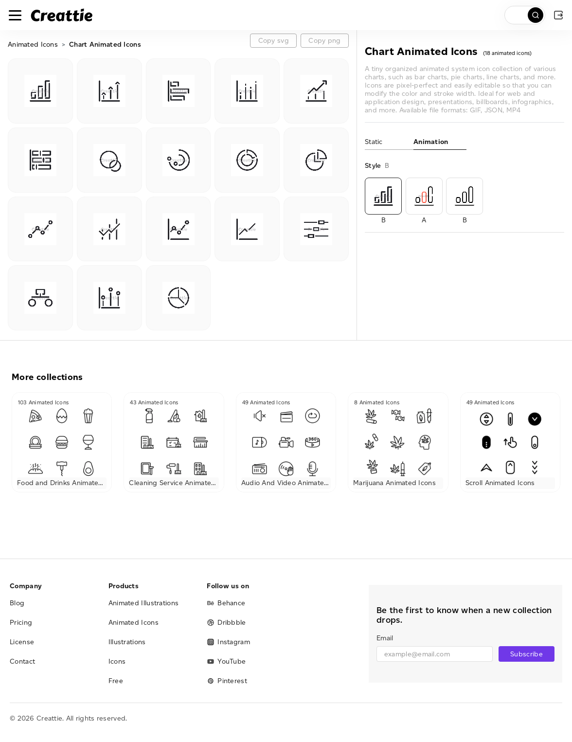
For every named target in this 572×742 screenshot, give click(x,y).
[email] (434, 654)
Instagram (228, 642)
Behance (226, 603)
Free (115, 681)
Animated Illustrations (143, 603)
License (22, 642)
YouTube (226, 661)
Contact (22, 661)
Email (384, 638)
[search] (524, 15)
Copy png (324, 40)
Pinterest (227, 681)
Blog (17, 603)
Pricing (21, 622)
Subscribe (526, 654)
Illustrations (127, 642)
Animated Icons (33, 44)
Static (374, 142)
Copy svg (273, 40)
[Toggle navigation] (15, 15)
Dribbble (226, 622)
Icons (117, 661)
